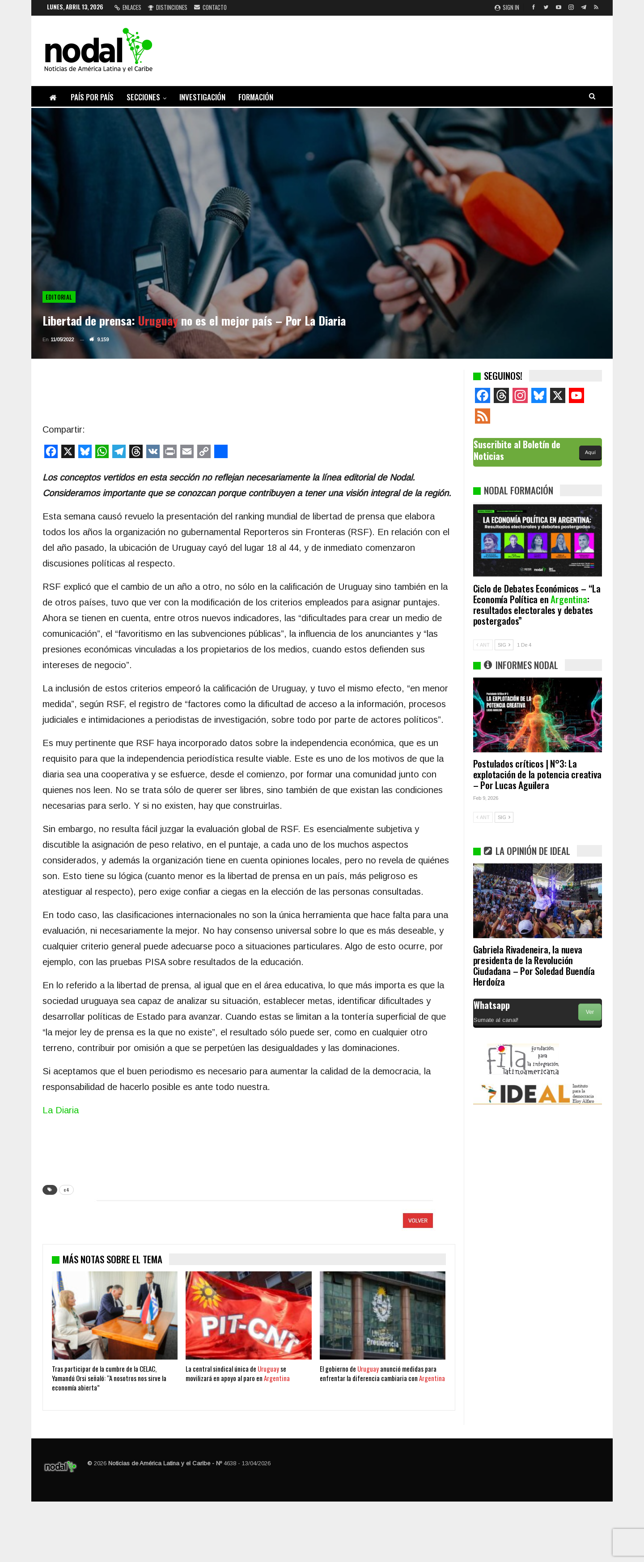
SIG (504, 645)
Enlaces (127, 7)
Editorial (59, 296)
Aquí (590, 452)
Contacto (210, 7)
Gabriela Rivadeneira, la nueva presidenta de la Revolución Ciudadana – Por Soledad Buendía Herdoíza (534, 965)
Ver (590, 1012)
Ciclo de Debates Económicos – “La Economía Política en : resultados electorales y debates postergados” (537, 604)
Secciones (143, 97)
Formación (255, 97)
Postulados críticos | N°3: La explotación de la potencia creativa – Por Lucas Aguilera (537, 774)
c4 (66, 1189)
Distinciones (167, 7)
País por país (92, 97)
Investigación (202, 97)
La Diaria (60, 1110)
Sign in (507, 7)
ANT (483, 645)
